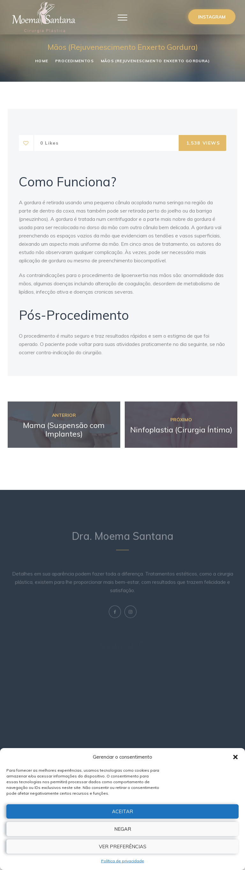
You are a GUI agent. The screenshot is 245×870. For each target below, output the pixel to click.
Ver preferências (122, 847)
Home (41, 60)
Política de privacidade (122, 861)
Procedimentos (74, 60)
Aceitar (122, 811)
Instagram (212, 17)
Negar (122, 829)
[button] (235, 757)
